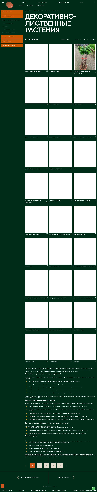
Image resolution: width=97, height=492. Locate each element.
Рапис (27, 105)
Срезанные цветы (7, 12)
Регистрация (30, 5)
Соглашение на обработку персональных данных (84, 490)
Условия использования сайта (59, 490)
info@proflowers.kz (42, 2)
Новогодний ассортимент (8, 28)
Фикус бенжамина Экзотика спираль (35, 298)
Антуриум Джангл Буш (31, 137)
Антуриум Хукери (30, 361)
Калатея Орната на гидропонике (83, 137)
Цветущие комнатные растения (10, 31)
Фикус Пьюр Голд (78, 330)
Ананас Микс (28, 266)
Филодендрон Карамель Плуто (58, 298)
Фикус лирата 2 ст (54, 105)
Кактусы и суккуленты (7, 23)
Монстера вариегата (55, 266)
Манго (75, 168)
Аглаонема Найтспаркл (55, 200)
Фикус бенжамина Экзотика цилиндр (84, 266)
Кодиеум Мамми (78, 105)
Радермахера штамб (79, 234)
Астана (67, 2)
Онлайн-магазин (40, 5)
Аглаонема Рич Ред (54, 71)
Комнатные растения (8, 16)
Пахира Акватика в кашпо (32, 234)
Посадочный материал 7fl (9, 45)
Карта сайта (21, 490)
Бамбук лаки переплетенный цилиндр (59, 234)
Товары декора (6, 41)
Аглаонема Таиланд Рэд (31, 330)
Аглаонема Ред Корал (55, 137)
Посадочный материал (8, 37)
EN (80, 2)
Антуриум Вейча (54, 361)
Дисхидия (76, 361)
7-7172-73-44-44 (22, 2)
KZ (82, 2)
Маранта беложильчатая (56, 330)
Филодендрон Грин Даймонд (82, 200)
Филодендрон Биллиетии (32, 168)
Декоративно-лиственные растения (11, 20)
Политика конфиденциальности (38, 490)
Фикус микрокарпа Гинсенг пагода (83, 298)
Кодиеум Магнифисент (55, 168)
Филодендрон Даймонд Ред (33, 71)
